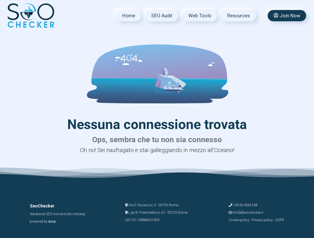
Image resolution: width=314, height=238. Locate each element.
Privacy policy (262, 220)
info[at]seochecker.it (246, 212)
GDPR (279, 220)
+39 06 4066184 (243, 205)
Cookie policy (239, 220)
